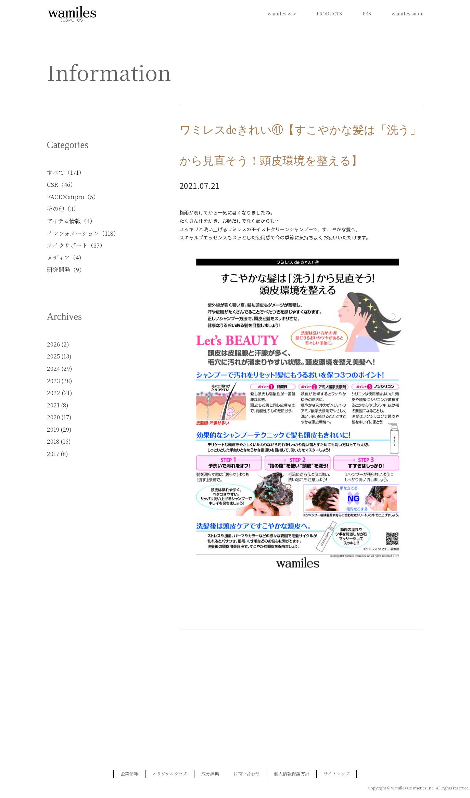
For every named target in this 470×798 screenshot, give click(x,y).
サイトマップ (336, 773)
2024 (53, 368)
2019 (53, 429)
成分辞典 (210, 773)
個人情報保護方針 (291, 773)
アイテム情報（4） (71, 221)
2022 (53, 392)
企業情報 (129, 773)
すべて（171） (66, 172)
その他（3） (63, 208)
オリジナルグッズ (169, 773)
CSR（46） (61, 184)
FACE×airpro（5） (73, 196)
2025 (53, 356)
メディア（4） (66, 257)
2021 (53, 405)
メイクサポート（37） (76, 245)
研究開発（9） (66, 269)
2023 (53, 380)
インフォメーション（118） (83, 233)
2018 (53, 441)
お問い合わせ (246, 773)
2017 (53, 453)
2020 (53, 417)
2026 (53, 344)
